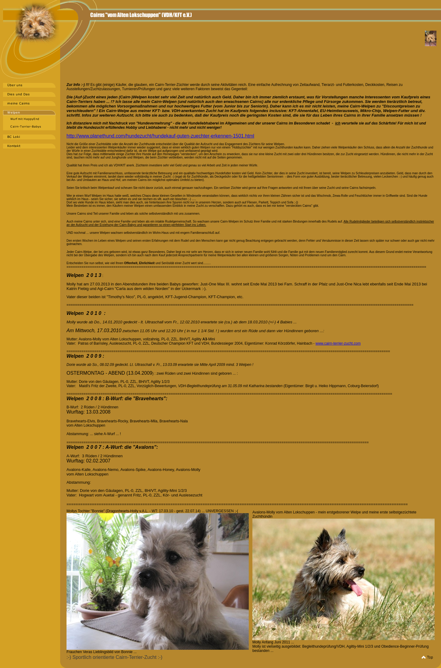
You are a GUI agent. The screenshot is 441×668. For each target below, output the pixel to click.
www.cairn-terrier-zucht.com (338, 343)
